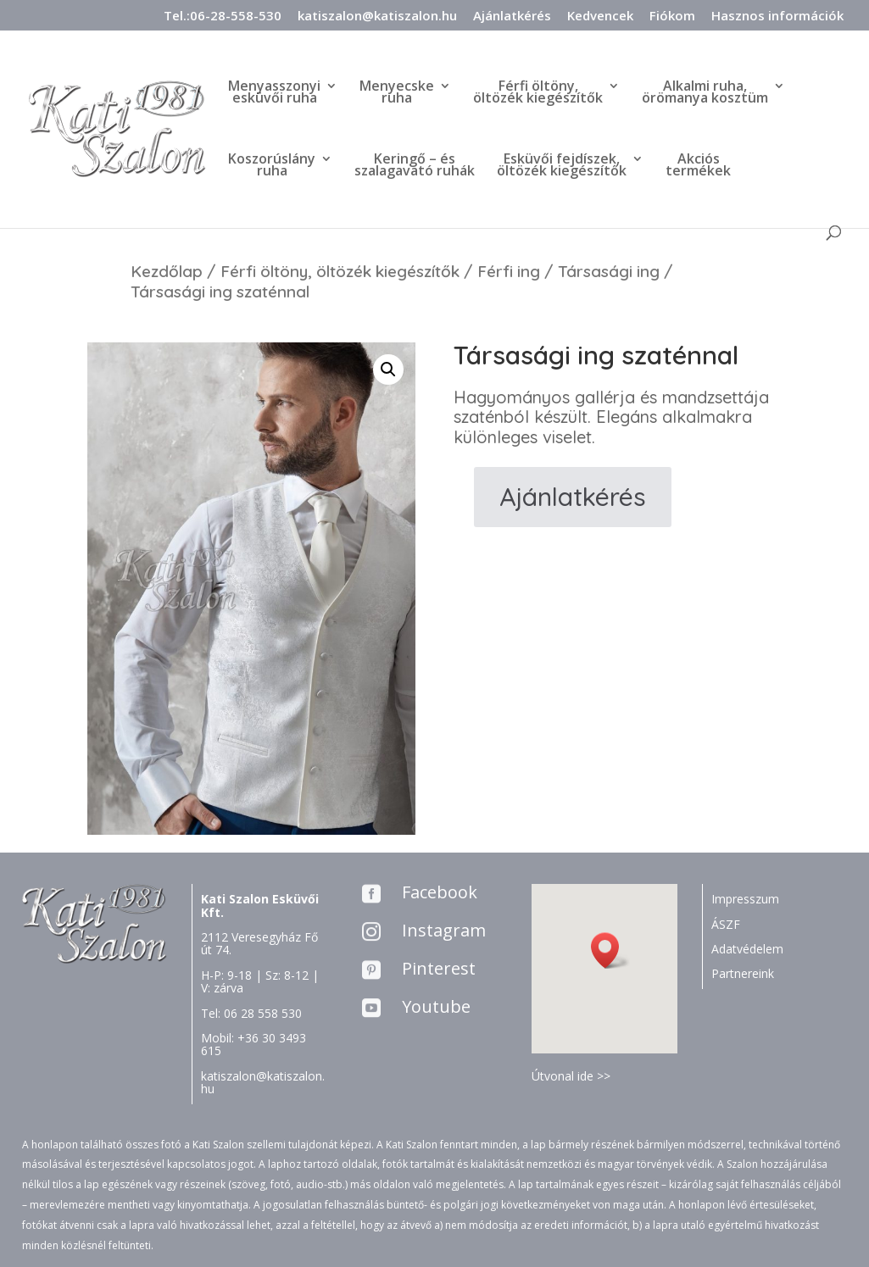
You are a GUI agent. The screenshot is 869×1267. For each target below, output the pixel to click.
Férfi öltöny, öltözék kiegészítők (340, 271)
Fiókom (672, 16)
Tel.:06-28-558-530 (222, 16)
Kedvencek (600, 16)
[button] (610, 950)
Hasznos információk (777, 16)
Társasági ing (609, 271)
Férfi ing (508, 271)
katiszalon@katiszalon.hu (377, 16)
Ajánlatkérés (512, 16)
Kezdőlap (167, 271)
